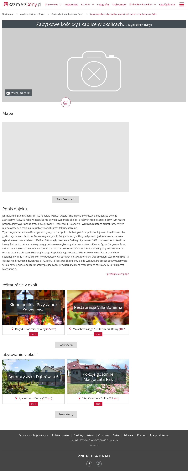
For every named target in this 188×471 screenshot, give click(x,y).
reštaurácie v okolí (19, 285)
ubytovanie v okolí (19, 354)
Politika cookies (60, 435)
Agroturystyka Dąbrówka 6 (33, 376)
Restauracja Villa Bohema (98, 307)
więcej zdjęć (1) (18, 93)
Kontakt (141, 435)
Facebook (89, 463)
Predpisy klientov (159, 435)
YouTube (99, 463)
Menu (181, 4)
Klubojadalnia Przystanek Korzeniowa (34, 307)
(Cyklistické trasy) (140, 25)
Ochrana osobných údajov (33, 435)
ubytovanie (94, 445)
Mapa (7, 113)
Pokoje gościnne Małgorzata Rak (98, 376)
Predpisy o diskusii (83, 435)
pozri (33, 334)
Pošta (116, 435)
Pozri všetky (66, 345)
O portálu (103, 435)
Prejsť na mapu (65, 199)
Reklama (128, 435)
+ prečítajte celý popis (117, 274)
